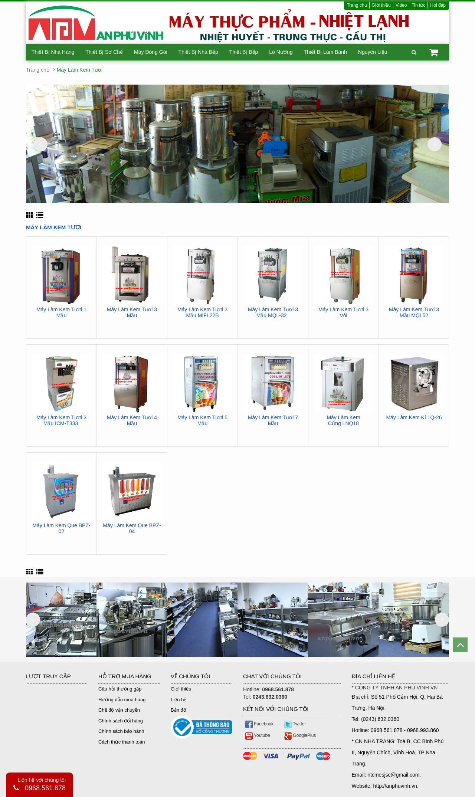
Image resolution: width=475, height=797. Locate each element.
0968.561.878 (45, 788)
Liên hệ (178, 699)
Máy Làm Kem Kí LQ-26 (414, 417)
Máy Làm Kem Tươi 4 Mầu (132, 420)
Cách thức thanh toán (121, 742)
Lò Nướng (280, 52)
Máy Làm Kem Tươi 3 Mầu (132, 312)
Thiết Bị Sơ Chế (104, 52)
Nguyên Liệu (372, 52)
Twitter (295, 724)
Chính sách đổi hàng (120, 721)
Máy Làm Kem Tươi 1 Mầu (61, 312)
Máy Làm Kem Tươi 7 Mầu (273, 420)
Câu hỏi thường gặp (120, 689)
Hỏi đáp (438, 5)
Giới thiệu (381, 5)
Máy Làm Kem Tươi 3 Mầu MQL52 (414, 312)
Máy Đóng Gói (150, 52)
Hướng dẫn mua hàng (121, 699)
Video (401, 5)
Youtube (257, 735)
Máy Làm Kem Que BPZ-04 (132, 528)
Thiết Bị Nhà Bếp (198, 52)
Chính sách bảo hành (121, 731)
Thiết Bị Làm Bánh (325, 52)
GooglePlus (300, 735)
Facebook (259, 724)
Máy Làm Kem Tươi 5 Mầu (202, 420)
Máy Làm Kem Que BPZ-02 (61, 528)
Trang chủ (357, 5)
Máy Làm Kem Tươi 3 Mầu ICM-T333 (61, 420)
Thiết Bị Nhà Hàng (53, 52)
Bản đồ (178, 710)
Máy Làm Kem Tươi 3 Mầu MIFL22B (202, 312)
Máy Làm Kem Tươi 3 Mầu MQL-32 (273, 312)
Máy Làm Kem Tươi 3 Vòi (343, 312)
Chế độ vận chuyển (119, 710)
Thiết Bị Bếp (243, 52)
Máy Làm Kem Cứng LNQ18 (343, 420)
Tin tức (418, 5)
